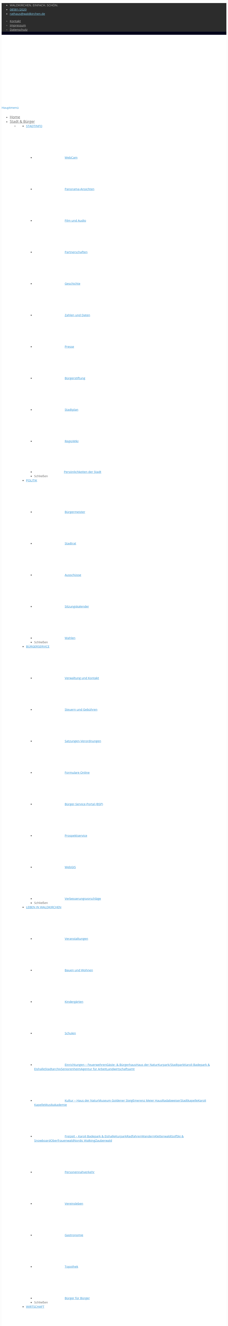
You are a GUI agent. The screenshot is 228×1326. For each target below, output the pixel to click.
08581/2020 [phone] (18, 9)
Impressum (18, 25)
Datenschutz (18, 29)
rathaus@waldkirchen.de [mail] (27, 14)
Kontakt (15, 21)
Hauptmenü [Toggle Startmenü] (10, 108)
